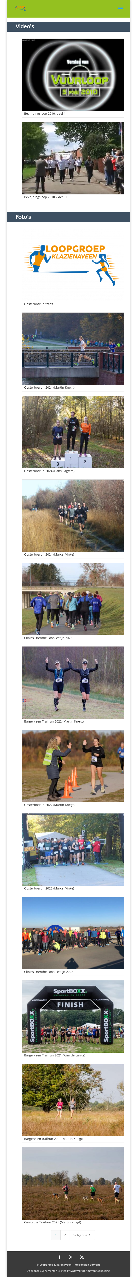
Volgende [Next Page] (83, 1235)
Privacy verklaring (79, 1271)
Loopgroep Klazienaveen (56, 1264)
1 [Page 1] (56, 1235)
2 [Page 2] (65, 1235)
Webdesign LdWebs (87, 1264)
